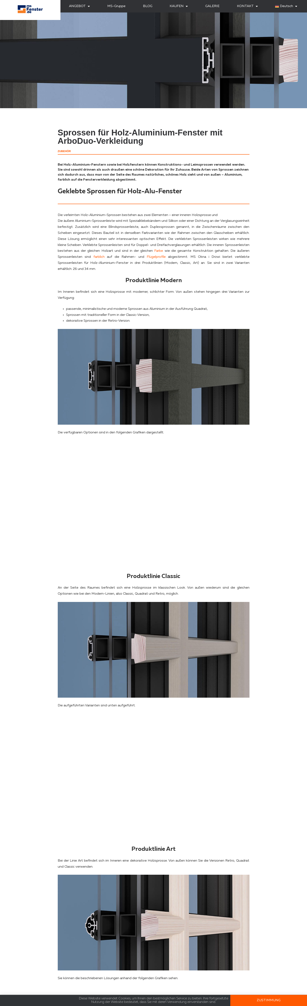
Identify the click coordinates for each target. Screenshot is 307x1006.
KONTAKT (247, 6)
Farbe (158, 251)
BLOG (147, 6)
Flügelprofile (156, 257)
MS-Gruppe (116, 6)
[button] (245, 964)
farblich (99, 257)
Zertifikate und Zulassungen (186, 989)
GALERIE (212, 6)
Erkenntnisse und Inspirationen (188, 995)
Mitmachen (15, 988)
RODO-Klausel (18, 994)
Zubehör (64, 151)
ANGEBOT (79, 6)
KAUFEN (179, 6)
